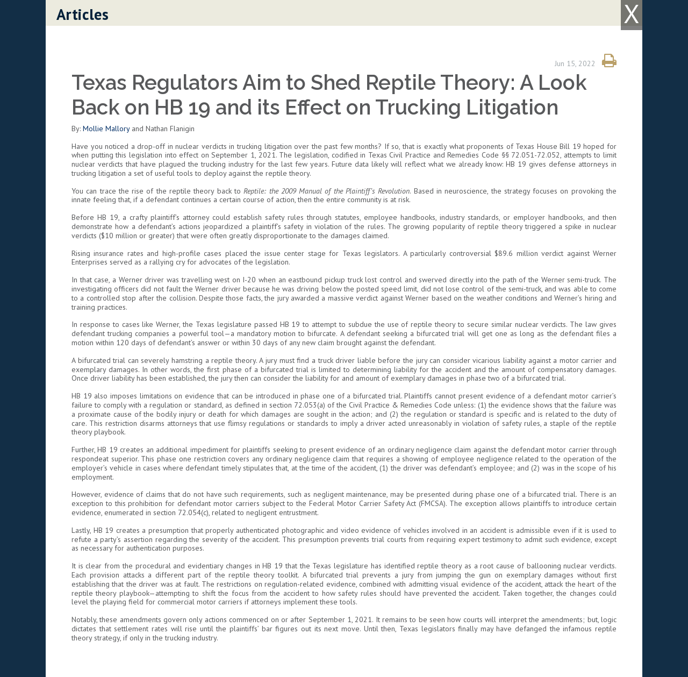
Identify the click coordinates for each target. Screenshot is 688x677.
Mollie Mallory (106, 128)
